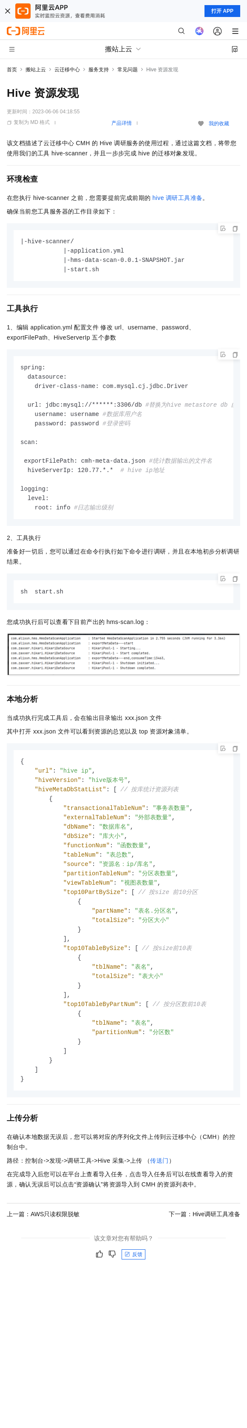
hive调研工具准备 (178, 197)
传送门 (159, 1184)
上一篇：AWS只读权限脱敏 (43, 1237)
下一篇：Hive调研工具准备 (204, 1237)
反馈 (133, 1278)
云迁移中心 (67, 70)
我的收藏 (219, 123)
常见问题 (127, 70)
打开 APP (222, 11)
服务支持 (98, 70)
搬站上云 (36, 70)
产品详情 (121, 123)
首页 (12, 70)
